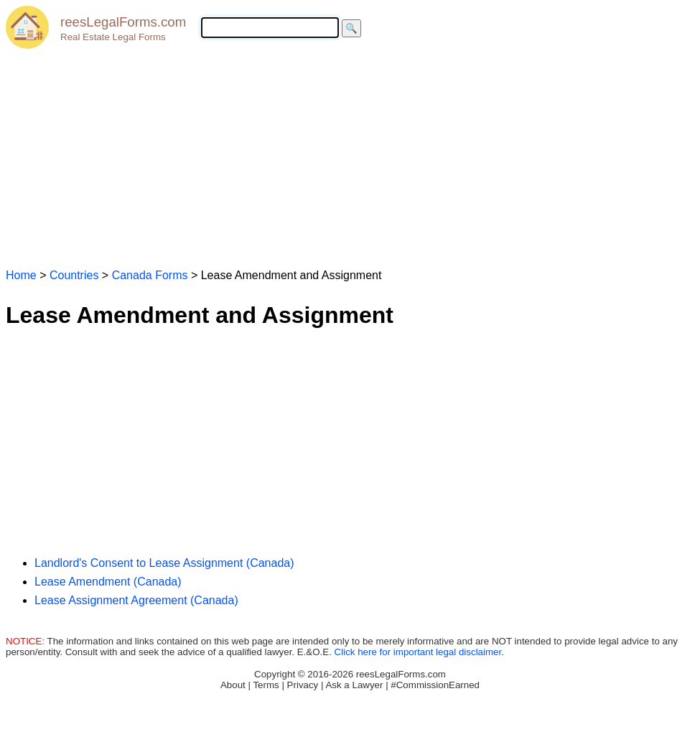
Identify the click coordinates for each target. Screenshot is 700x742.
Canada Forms (150, 275)
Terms (266, 685)
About (233, 685)
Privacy (303, 685)
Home (21, 275)
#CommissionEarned (435, 685)
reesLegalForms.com (123, 21)
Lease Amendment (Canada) (108, 582)
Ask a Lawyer (354, 685)
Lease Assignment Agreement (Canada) (136, 600)
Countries (74, 275)
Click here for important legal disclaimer (418, 652)
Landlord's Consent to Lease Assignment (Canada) (164, 563)
